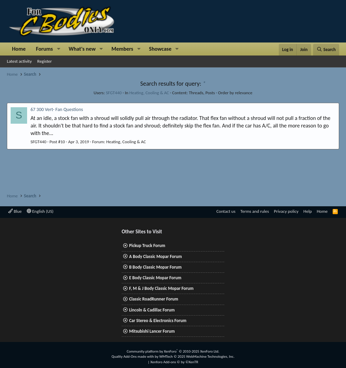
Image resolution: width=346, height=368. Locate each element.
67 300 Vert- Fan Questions (57, 109)
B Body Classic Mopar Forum (155, 267)
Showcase (160, 49)
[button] (58, 49)
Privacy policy (286, 211)
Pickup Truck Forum (147, 245)
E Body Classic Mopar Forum (155, 277)
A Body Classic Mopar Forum (155, 256)
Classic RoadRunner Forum (153, 299)
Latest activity (19, 61)
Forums (44, 49)
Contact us (226, 211)
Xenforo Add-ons (174, 362)
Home (19, 49)
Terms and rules (254, 211)
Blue (15, 211)
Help (307, 211)
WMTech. (196, 356)
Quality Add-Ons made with (133, 356)
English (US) (40, 211)
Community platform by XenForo (173, 351)
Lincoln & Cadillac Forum (152, 309)
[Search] (326, 50)
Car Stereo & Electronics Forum (157, 320)
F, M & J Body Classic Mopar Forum (161, 288)
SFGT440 (114, 92)
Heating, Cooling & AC (149, 92)
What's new (82, 49)
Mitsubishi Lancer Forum (152, 331)
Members (122, 49)
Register (44, 61)
